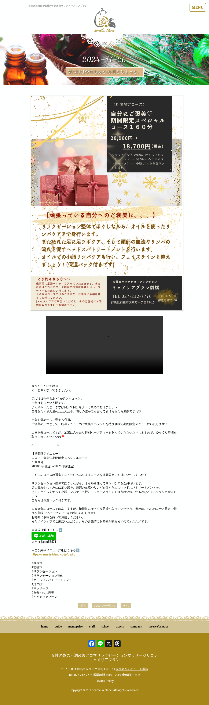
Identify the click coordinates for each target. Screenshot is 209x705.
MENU (198, 7)
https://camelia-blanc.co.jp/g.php (53, 554)
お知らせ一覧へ (104, 605)
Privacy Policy (104, 681)
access (120, 626)
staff (92, 626)
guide (58, 626)
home (44, 626)
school (105, 626)
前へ (83, 605)
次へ (126, 605)
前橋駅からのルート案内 (132, 669)
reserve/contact (158, 626)
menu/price (75, 626)
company (136, 626)
